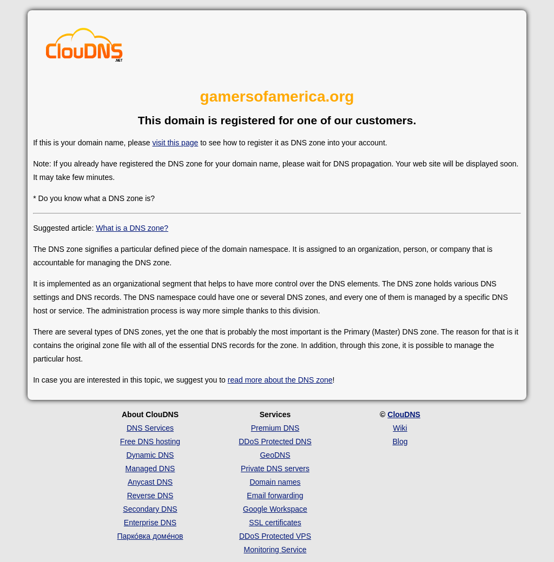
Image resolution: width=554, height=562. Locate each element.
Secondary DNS (150, 509)
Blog (399, 441)
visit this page (175, 142)
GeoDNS (275, 455)
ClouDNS (403, 414)
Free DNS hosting (150, 441)
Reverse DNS (150, 495)
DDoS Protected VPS (275, 536)
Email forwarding (275, 495)
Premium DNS (275, 428)
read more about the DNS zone (280, 380)
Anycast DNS (150, 482)
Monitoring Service (275, 549)
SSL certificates (275, 522)
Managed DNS (150, 468)
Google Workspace (275, 509)
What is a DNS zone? (132, 228)
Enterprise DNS (150, 522)
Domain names (274, 482)
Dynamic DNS (150, 455)
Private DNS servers (275, 468)
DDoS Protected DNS (275, 441)
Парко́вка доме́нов (150, 536)
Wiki (400, 428)
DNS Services (150, 428)
